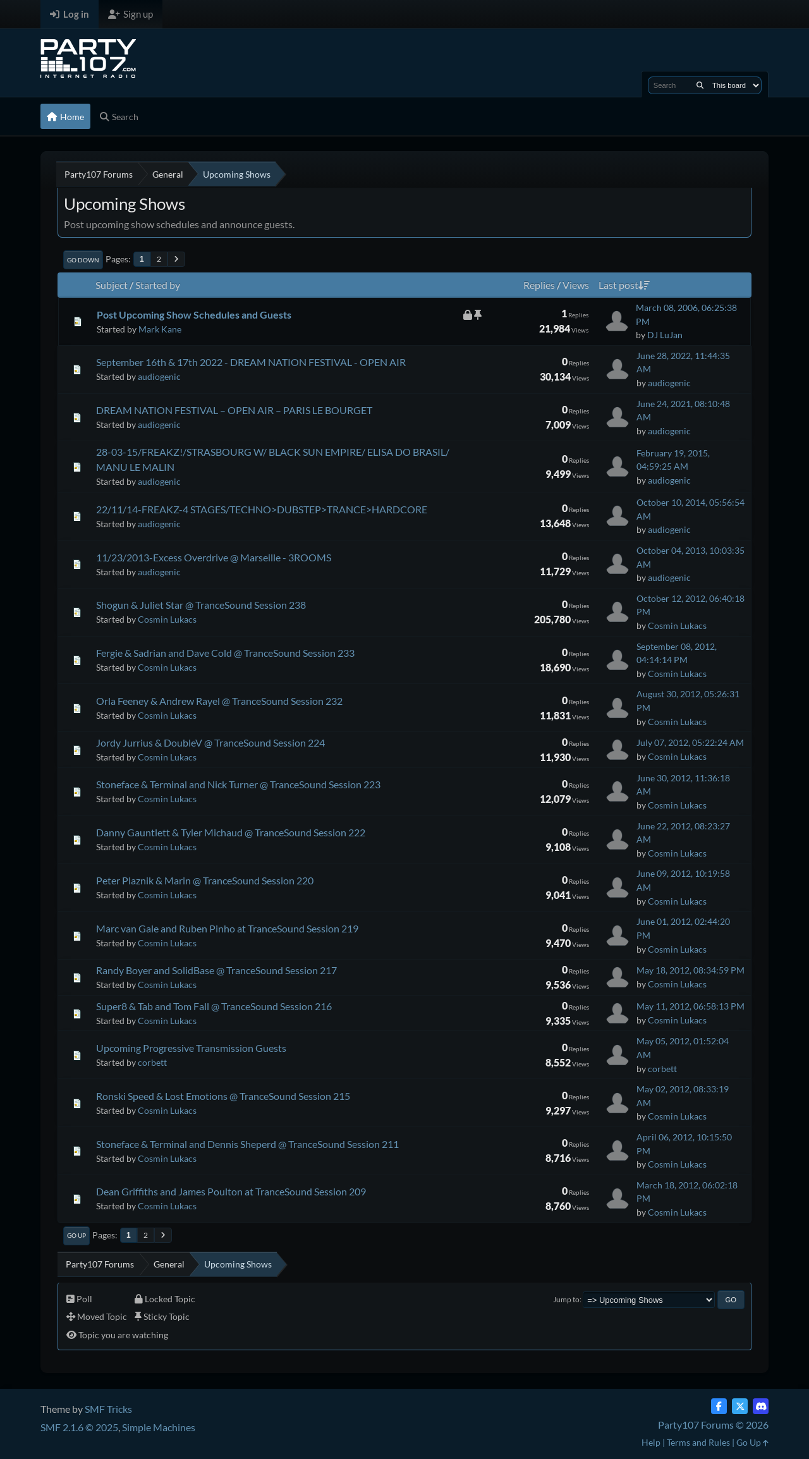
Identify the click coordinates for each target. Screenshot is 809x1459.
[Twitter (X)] (740, 1406)
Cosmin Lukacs (167, 619)
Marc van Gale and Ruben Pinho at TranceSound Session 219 (227, 928)
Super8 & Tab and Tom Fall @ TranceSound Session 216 (214, 1006)
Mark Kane (159, 329)
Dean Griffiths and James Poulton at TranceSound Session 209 (231, 1191)
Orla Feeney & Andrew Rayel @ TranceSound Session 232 (219, 701)
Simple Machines (158, 1427)
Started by (157, 285)
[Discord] (761, 1406)
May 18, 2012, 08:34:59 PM (690, 970)
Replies (539, 285)
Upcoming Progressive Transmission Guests (191, 1048)
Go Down (83, 260)
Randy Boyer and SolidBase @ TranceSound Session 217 (216, 970)
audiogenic (159, 376)
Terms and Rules (698, 1442)
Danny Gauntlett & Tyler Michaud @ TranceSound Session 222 (230, 832)
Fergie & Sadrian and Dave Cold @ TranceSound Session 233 (225, 653)
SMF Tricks (108, 1409)
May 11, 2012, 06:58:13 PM (690, 1006)
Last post (624, 285)
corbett (152, 1062)
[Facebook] (719, 1406)
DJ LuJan (665, 334)
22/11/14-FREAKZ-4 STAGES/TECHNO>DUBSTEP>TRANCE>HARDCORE (261, 509)
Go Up (76, 1235)
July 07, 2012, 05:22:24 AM (690, 742)
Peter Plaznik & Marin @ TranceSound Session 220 (204, 880)
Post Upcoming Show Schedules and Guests (194, 314)
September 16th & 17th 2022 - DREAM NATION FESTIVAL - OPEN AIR (251, 362)
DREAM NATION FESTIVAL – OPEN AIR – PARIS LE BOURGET (234, 410)
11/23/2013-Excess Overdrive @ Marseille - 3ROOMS (213, 557)
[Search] (700, 85)
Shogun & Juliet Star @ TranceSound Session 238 (201, 605)
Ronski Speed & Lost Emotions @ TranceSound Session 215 (223, 1096)
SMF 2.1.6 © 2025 (79, 1427)
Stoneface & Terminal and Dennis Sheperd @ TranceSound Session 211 (247, 1144)
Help (651, 1442)
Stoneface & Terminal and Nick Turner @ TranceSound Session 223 (238, 784)
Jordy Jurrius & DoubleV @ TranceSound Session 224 (210, 742)
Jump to (566, 1299)
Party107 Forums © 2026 (713, 1425)
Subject (111, 285)
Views (576, 285)
